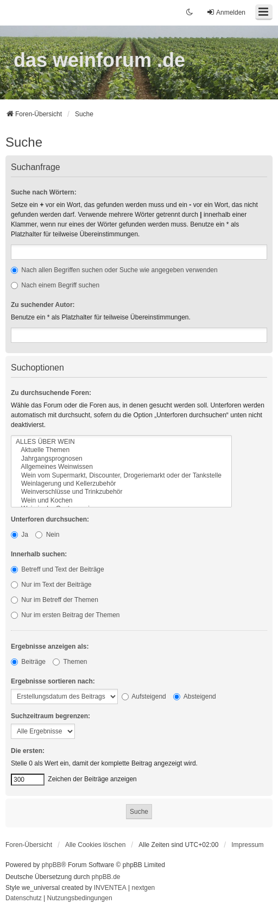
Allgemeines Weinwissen (121, 467)
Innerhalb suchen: (39, 554)
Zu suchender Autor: (43, 305)
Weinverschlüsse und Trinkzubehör (121, 492)
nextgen (143, 888)
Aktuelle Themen (121, 450)
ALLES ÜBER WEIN (121, 442)
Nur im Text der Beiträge (51, 584)
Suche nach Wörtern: (44, 192)
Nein (47, 534)
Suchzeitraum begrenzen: (50, 716)
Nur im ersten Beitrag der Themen (65, 615)
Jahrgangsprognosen (121, 459)
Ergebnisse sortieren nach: (53, 681)
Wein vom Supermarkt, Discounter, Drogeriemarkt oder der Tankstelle (121, 476)
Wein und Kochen (121, 501)
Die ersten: (28, 751)
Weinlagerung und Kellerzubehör (121, 484)
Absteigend (194, 696)
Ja (19, 534)
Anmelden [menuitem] (225, 12)
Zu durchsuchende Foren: (51, 393)
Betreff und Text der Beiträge (57, 569)
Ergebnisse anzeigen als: (50, 646)
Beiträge (28, 662)
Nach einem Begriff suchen (55, 285)
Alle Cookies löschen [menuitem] (95, 845)
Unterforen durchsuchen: (50, 519)
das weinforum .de (99, 60)
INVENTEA (110, 888)
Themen (70, 662)
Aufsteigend (144, 696)
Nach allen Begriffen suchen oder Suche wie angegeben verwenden (114, 270)
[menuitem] (247, 845)
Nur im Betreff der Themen (54, 600)
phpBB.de (106, 877)
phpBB (51, 865)
